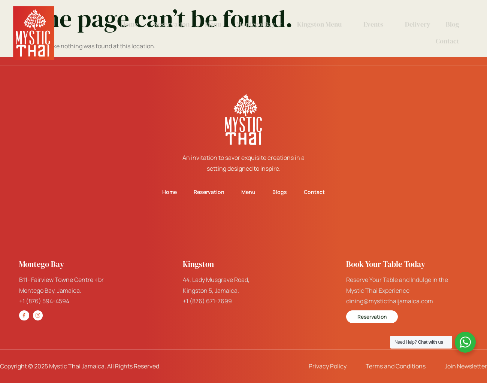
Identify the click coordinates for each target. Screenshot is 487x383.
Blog (452, 24)
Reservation (173, 24)
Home (131, 24)
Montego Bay (260, 24)
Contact (447, 41)
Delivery (417, 24)
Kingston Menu (323, 24)
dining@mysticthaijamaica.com (389, 301)
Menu (214, 24)
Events (377, 24)
